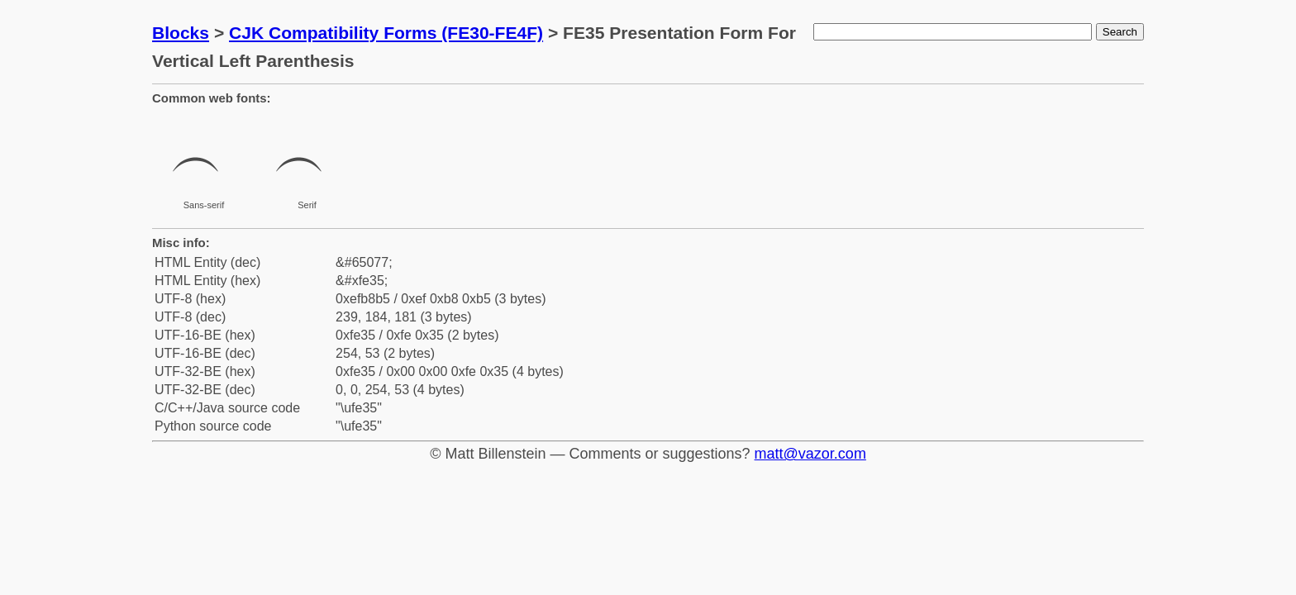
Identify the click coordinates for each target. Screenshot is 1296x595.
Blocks (180, 32)
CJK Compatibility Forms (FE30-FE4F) (386, 32)
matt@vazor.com (810, 453)
